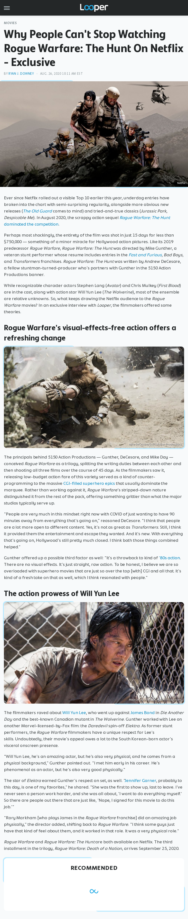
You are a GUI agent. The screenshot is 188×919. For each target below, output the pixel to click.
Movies (10, 23)
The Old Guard (37, 211)
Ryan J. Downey (21, 74)
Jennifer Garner (140, 780)
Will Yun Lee (74, 713)
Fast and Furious (145, 255)
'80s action (169, 558)
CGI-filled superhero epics (89, 483)
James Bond (143, 713)
